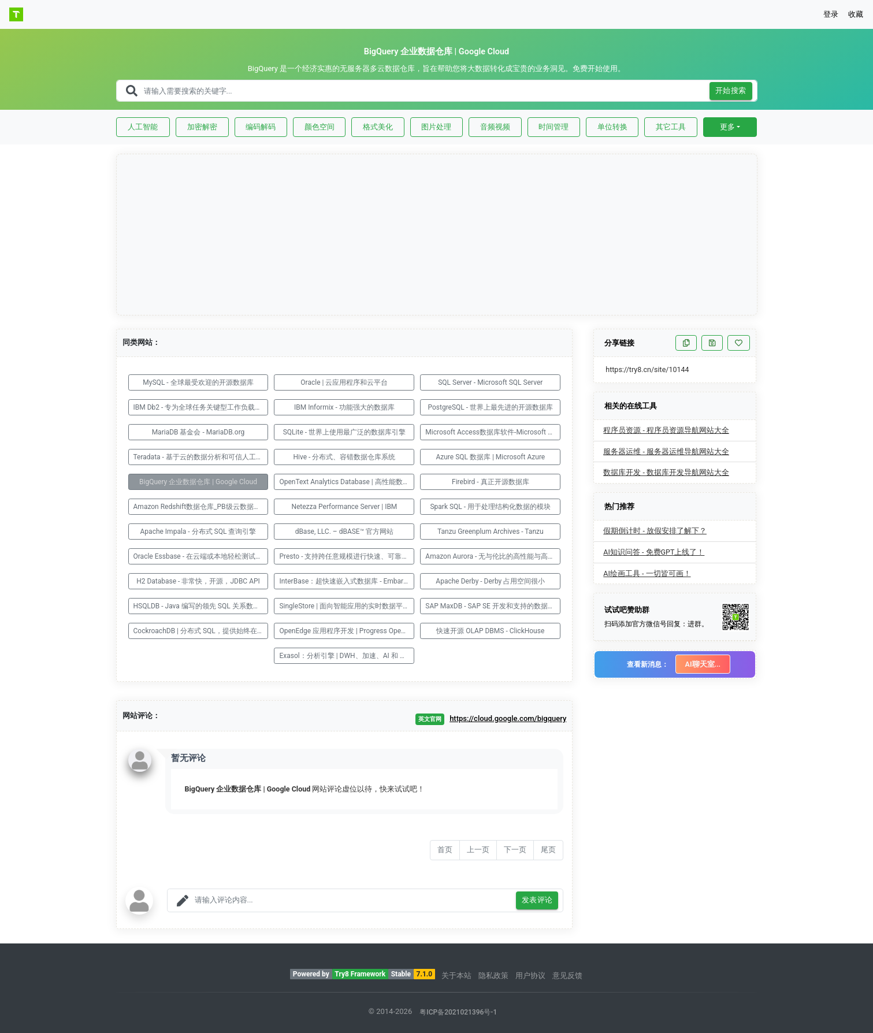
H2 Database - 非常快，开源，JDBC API (198, 581)
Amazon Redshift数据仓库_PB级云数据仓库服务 (201, 507)
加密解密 (202, 126)
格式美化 (378, 126)
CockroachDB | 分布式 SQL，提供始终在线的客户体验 (201, 631)
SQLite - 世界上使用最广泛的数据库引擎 (344, 432)
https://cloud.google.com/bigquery (507, 718)
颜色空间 (319, 126)
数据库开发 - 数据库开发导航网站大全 (666, 472)
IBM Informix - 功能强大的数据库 (344, 407)
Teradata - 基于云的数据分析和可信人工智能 (201, 457)
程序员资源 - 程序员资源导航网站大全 (666, 430)
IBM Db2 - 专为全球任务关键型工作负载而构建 (201, 407)
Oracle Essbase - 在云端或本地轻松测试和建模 (201, 556)
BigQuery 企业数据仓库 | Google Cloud (198, 482)
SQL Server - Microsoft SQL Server (490, 382)
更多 (727, 126)
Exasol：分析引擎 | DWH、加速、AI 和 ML (344, 656)
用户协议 (530, 975)
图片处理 (436, 126)
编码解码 (261, 126)
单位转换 (612, 126)
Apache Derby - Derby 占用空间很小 (490, 581)
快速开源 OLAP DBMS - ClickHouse (490, 631)
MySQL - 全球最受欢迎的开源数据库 (198, 382)
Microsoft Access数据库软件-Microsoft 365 (492, 432)
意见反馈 (567, 975)
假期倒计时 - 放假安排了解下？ (655, 530)
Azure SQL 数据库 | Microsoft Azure (490, 457)
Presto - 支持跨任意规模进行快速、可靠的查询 (346, 556)
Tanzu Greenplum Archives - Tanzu (490, 531)
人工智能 (143, 126)
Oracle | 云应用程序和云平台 (344, 382)
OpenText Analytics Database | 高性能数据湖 (346, 482)
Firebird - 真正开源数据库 (490, 482)
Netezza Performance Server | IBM (344, 507)
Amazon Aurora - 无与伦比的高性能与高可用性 (492, 556)
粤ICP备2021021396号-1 (458, 1012)
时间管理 (553, 126)
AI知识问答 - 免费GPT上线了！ (653, 552)
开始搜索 (730, 91)
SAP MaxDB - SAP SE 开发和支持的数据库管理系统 (492, 606)
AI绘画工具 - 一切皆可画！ (646, 573)
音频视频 (495, 126)
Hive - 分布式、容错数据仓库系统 (344, 457)
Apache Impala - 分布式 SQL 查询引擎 (198, 531)
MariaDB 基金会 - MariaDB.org (198, 432)
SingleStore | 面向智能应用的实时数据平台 (344, 606)
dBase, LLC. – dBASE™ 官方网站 (344, 531)
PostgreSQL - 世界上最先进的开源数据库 (490, 407)
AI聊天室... (703, 664)
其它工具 (671, 126)
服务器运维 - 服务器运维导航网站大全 (666, 451)
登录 (830, 14)
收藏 (855, 14)
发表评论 (537, 900)
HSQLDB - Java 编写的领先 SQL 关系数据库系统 (201, 606)
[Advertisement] (437, 235)
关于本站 (456, 975)
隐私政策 (493, 975)
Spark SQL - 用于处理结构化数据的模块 (490, 507)
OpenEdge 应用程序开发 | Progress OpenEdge (346, 631)
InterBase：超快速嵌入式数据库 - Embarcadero (346, 581)
